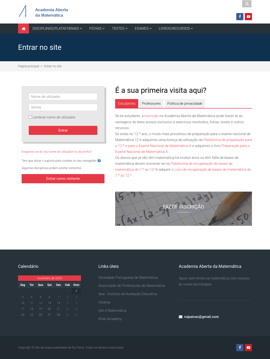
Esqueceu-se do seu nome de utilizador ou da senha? (57, 151)
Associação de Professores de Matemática (131, 285)
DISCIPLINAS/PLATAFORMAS (56, 28)
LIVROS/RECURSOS (174, 28)
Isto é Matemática (112, 310)
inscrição (151, 116)
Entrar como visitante (63, 178)
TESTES (118, 28)
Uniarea (104, 302)
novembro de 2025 (49, 278)
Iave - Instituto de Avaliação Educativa (127, 294)
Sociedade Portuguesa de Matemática (128, 277)
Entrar (63, 130)
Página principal (28, 66)
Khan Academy (110, 319)
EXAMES (141, 28)
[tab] (126, 103)
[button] (99, 161)
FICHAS (95, 28)
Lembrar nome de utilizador (54, 117)
